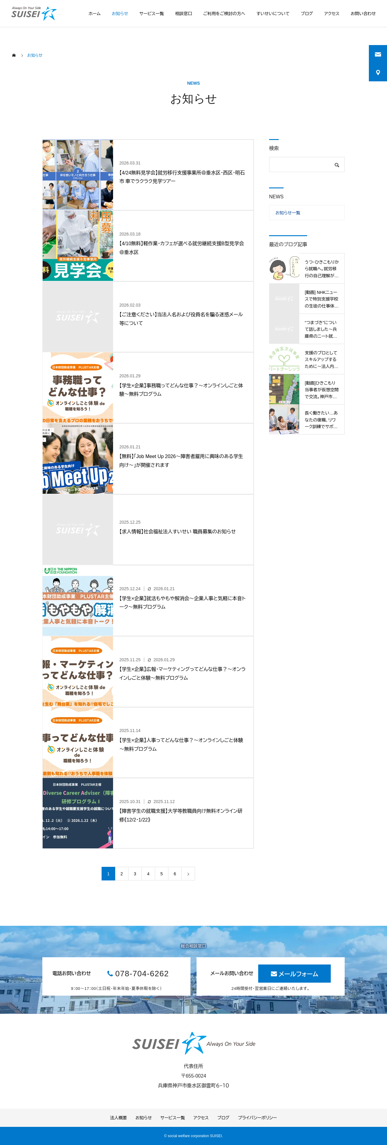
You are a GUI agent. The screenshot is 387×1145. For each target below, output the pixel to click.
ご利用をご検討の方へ (224, 13)
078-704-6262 (142, 973)
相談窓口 (183, 13)
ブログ (307, 13)
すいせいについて (273, 13)
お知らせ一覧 (287, 212)
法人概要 (118, 1117)
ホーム (94, 13)
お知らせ (120, 13)
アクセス (332, 13)
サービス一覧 (151, 13)
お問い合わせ (363, 13)
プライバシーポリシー (257, 1117)
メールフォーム (298, 974)
